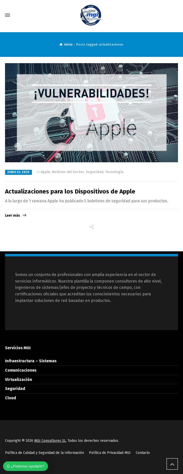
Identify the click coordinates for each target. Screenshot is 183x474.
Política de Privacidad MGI (110, 453)
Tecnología (114, 172)
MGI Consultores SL (50, 441)
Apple (45, 172)
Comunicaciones (20, 370)
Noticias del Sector (68, 172)
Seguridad (94, 172)
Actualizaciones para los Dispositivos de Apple (70, 191)
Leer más (12, 215)
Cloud (10, 398)
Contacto (143, 453)
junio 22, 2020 (18, 172)
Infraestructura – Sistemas (31, 361)
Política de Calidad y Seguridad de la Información (44, 453)
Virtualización (18, 379)
